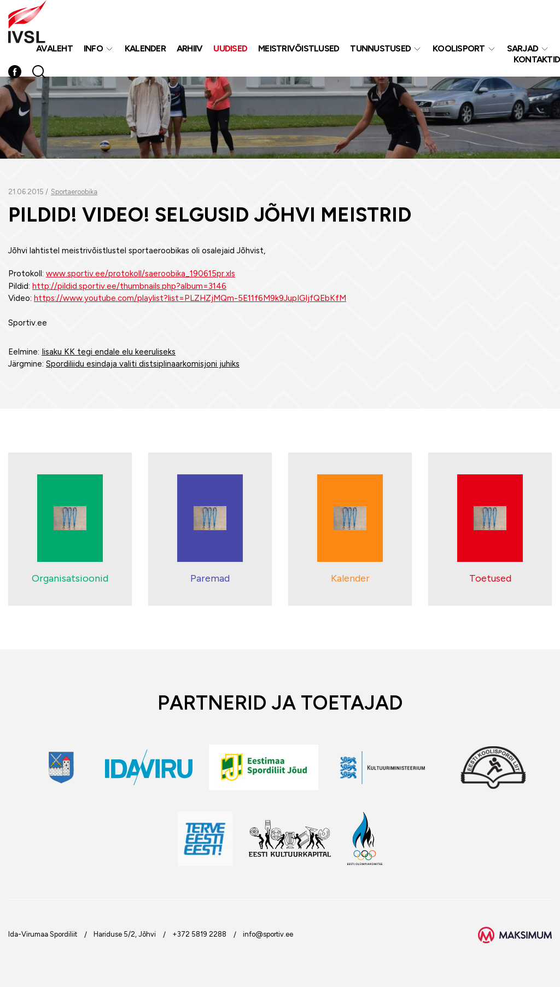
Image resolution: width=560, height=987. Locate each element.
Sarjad (523, 48)
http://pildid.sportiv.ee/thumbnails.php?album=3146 (129, 286)
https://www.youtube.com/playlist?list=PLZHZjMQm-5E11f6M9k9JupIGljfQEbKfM (190, 298)
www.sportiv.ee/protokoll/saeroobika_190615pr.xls (140, 273)
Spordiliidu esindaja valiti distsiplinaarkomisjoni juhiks (143, 364)
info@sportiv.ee (268, 934)
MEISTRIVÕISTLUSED (298, 48)
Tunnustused (380, 48)
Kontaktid (537, 59)
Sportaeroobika (74, 192)
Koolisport (459, 48)
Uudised (230, 48)
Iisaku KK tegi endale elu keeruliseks (109, 352)
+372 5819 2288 (199, 934)
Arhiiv (190, 48)
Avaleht (54, 48)
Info (93, 48)
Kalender (145, 48)
